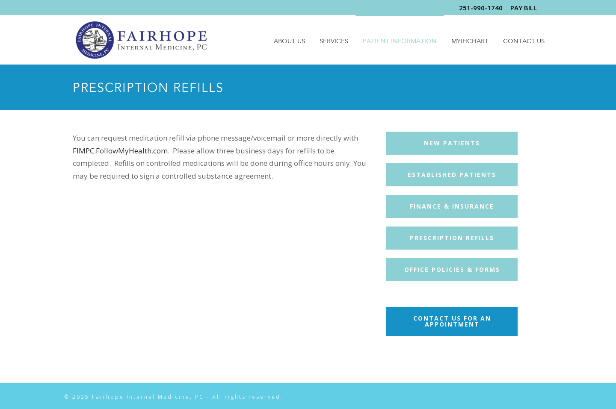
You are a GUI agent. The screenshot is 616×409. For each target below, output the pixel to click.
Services (334, 41)
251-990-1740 (481, 7)
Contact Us (524, 41)
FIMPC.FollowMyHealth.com (120, 151)
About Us (289, 41)
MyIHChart (470, 41)
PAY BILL (523, 7)
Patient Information (400, 41)
